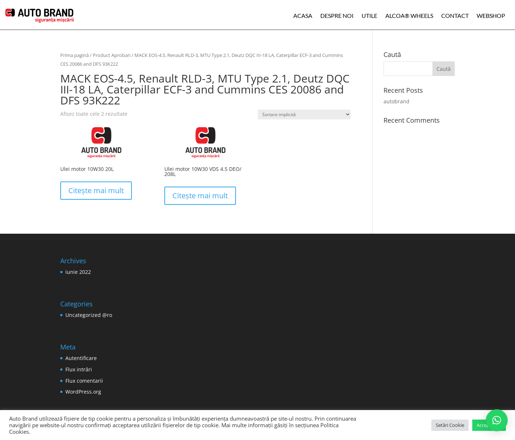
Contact (455, 15)
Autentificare (81, 358)
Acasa (302, 15)
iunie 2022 (78, 271)
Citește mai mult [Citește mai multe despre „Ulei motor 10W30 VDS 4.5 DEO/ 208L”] (200, 195)
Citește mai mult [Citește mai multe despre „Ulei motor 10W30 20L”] (96, 190)
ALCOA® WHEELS (409, 15)
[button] (497, 420)
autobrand (396, 101)
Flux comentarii (84, 380)
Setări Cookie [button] (450, 425)
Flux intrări (78, 369)
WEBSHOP (491, 15)
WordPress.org (83, 391)
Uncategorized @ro (88, 314)
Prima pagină (74, 55)
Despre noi (337, 15)
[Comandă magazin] (304, 114)
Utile (369, 15)
